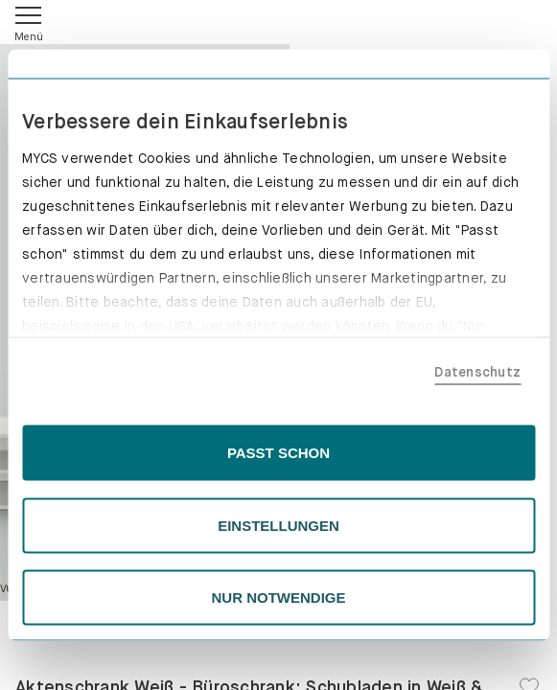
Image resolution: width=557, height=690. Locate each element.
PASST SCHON (278, 453)
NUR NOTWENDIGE (279, 597)
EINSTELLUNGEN (278, 525)
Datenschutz (477, 371)
